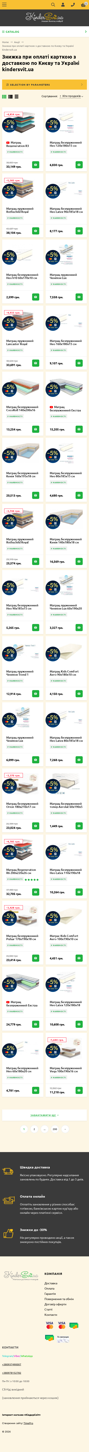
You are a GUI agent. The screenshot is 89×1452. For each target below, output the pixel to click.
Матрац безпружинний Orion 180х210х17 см (22, 805)
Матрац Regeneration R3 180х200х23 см (17, 145)
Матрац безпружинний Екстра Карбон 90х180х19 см (65, 410)
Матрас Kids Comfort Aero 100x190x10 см (64, 937)
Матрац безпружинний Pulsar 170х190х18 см (22, 937)
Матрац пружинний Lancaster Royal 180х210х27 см (20, 344)
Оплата (49, 1288)
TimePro (28, 1423)
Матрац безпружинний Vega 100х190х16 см (66, 1069)
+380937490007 (11, 1364)
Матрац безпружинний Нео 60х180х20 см (22, 1069)
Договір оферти (55, 1304)
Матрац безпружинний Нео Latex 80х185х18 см (66, 739)
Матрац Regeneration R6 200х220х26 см (21, 871)
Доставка (50, 1283)
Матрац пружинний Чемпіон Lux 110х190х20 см (20, 740)
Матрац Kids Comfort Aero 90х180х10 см (64, 672)
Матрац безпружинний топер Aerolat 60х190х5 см (66, 807)
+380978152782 (11, 1372)
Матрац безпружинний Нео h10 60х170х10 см (22, 276)
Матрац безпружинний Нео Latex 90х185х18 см (66, 210)
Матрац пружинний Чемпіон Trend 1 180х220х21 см (20, 674)
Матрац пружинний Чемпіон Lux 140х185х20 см (63, 278)
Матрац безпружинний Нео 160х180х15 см (66, 342)
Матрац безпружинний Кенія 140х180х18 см (66, 540)
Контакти (50, 1314)
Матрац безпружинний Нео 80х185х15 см (66, 474)
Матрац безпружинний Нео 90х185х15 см (22, 606)
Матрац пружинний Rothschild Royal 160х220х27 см (20, 212)
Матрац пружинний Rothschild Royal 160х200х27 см (20, 542)
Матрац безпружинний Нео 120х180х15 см (66, 144)
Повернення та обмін (59, 1299)
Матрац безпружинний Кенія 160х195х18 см (22, 474)
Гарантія (50, 1293)
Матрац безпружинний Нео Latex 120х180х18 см (66, 1005)
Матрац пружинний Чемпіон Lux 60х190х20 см (66, 608)
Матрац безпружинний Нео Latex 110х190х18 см (66, 873)
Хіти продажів (70, 96)
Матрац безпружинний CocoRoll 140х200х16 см (22, 410)
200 (55, 1129)
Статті (48, 1309)
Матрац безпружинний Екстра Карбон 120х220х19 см (22, 1005)
